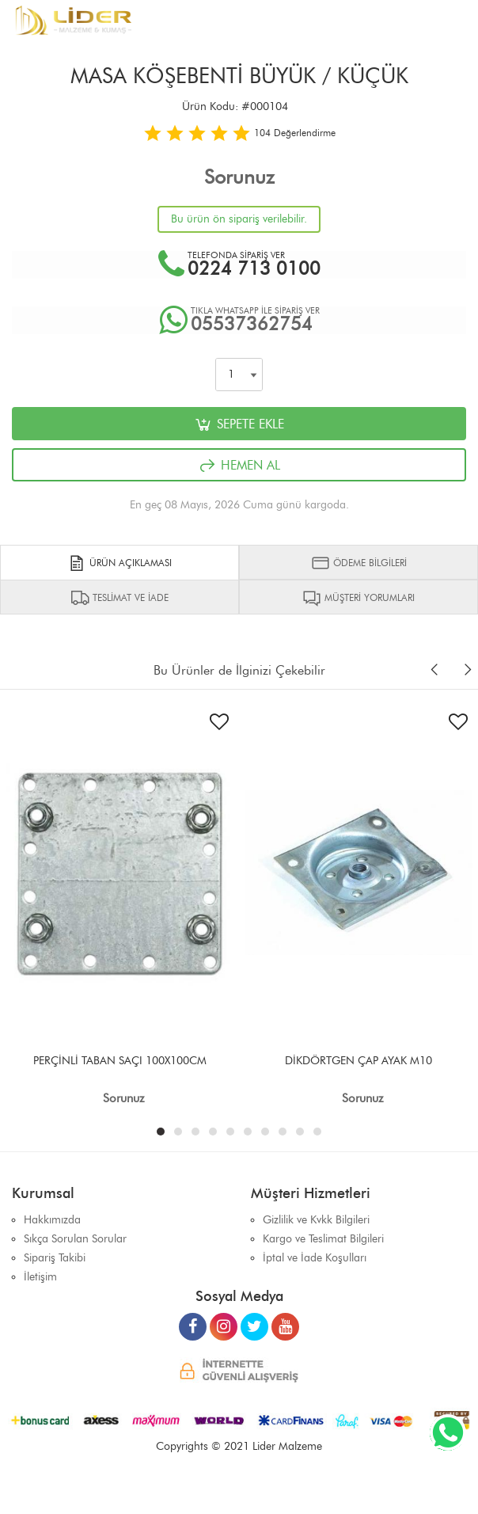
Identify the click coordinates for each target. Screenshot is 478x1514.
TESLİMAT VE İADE (119, 597)
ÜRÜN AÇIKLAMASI (119, 563)
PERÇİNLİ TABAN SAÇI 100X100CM (120, 1060)
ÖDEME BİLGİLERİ (359, 563)
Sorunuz (239, 176)
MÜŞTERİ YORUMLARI (358, 597)
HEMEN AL (239, 465)
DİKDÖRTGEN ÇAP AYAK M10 (358, 1060)
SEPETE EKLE (239, 424)
